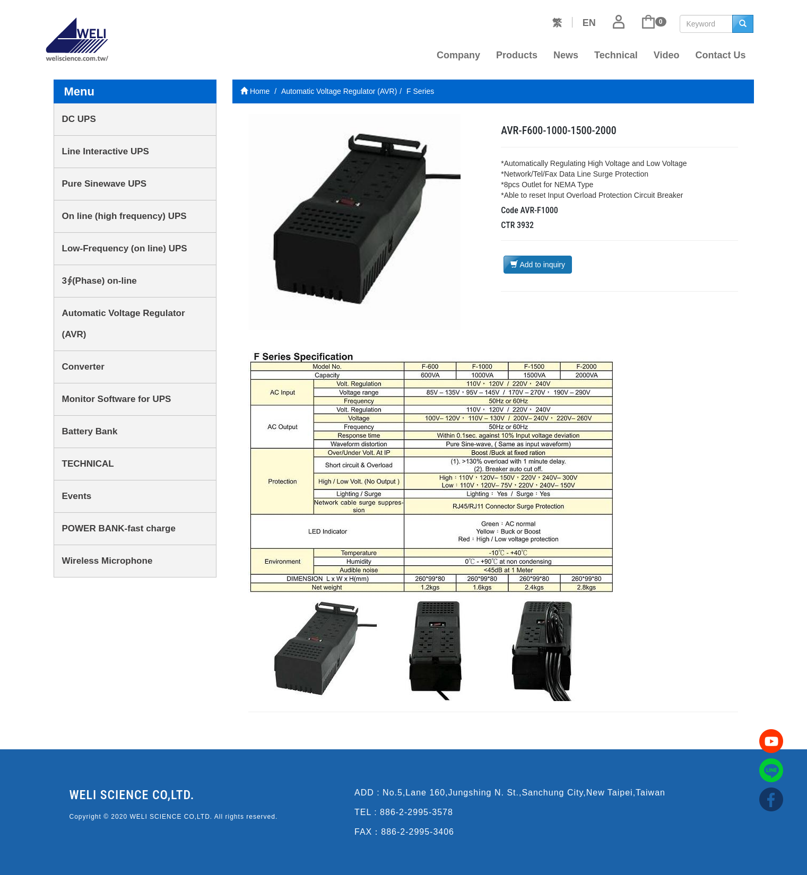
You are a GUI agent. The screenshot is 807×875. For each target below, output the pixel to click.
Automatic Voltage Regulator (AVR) (123, 323)
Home (255, 91)
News (565, 55)
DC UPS (79, 119)
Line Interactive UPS (105, 151)
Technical (616, 55)
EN (589, 23)
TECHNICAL (88, 464)
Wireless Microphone (107, 561)
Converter (83, 367)
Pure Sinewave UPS (104, 184)
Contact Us (720, 55)
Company (458, 55)
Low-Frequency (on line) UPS (124, 248)
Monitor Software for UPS (116, 399)
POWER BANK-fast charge (119, 528)
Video (667, 55)
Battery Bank (90, 431)
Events (77, 496)
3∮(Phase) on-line (99, 281)
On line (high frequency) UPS (124, 216)
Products (516, 55)
